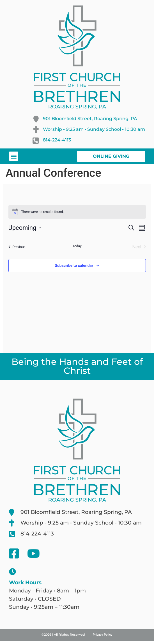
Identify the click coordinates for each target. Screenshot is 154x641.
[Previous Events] (17, 247)
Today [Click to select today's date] (76, 246)
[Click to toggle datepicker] (24, 227)
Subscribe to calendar (74, 265)
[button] (13, 156)
